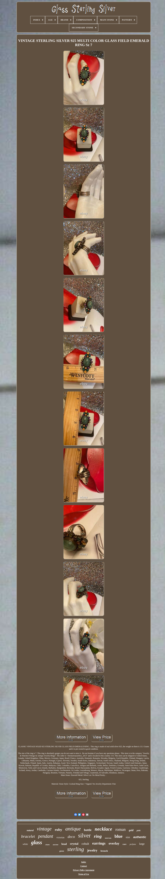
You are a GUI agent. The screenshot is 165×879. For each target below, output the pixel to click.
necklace (103, 829)
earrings (99, 843)
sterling (75, 849)
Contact (83, 866)
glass (36, 842)
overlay (114, 843)
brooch (104, 851)
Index (83, 862)
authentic (139, 837)
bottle (87, 830)
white (25, 844)
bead (64, 844)
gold (131, 830)
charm (47, 845)
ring (98, 836)
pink (139, 830)
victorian (60, 837)
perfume (133, 844)
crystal (74, 843)
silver (84, 835)
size (128, 837)
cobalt (85, 843)
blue (119, 836)
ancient (55, 845)
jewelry (92, 850)
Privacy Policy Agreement (83, 870)
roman (120, 829)
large (142, 843)
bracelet (28, 836)
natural (30, 830)
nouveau (108, 838)
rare (124, 844)
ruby (58, 830)
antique (73, 829)
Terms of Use (83, 874)
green (61, 851)
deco (71, 837)
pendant (45, 836)
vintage (44, 829)
